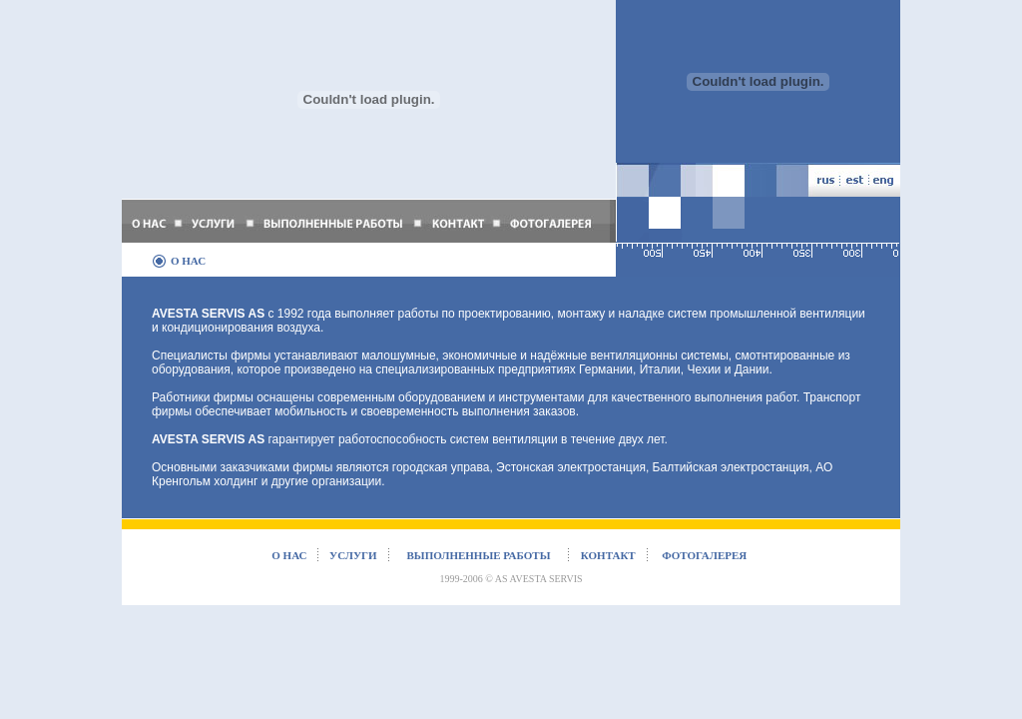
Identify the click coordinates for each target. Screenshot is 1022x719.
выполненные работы (479, 555)
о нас (288, 555)
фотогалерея (704, 555)
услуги (353, 555)
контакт (608, 555)
